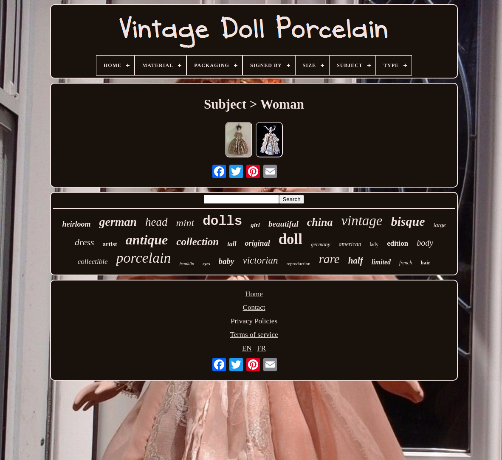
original (257, 243)
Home (254, 294)
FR (261, 348)
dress (84, 242)
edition (397, 243)
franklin (187, 263)
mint (185, 222)
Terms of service (254, 335)
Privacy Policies (254, 321)
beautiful (283, 223)
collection (197, 241)
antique (147, 239)
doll (290, 239)
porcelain (143, 258)
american (350, 244)
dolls (222, 221)
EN (247, 348)
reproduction (298, 263)
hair (425, 262)
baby (226, 261)
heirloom (76, 224)
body (425, 242)
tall (231, 243)
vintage (361, 220)
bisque (408, 221)
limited (381, 262)
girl (255, 225)
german (118, 221)
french (405, 263)
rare (329, 259)
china (320, 222)
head (156, 222)
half (355, 260)
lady (373, 244)
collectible (93, 262)
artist (110, 244)
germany (320, 244)
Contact (254, 307)
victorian (260, 260)
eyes (206, 263)
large (440, 225)
